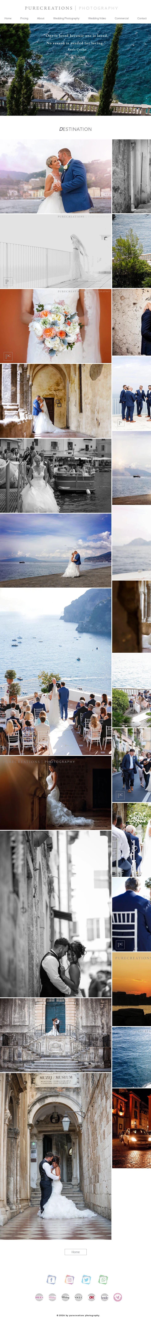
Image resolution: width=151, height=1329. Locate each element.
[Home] (76, 1252)
